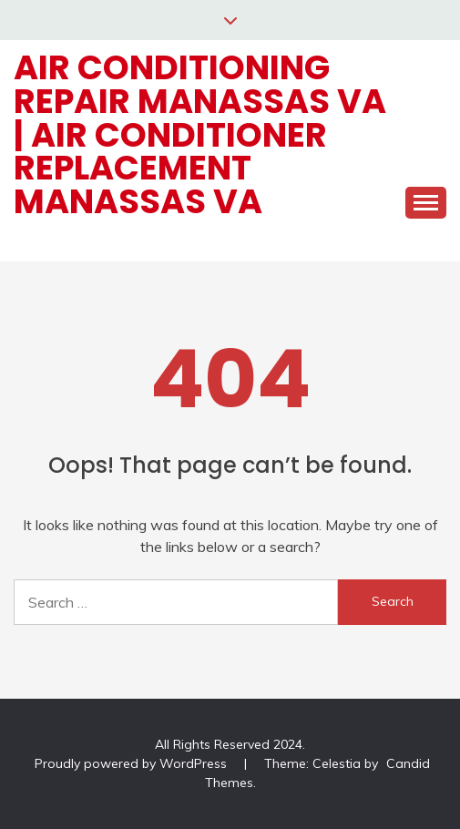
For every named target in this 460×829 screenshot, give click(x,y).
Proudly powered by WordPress (132, 763)
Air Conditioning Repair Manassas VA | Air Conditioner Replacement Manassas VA (200, 134)
